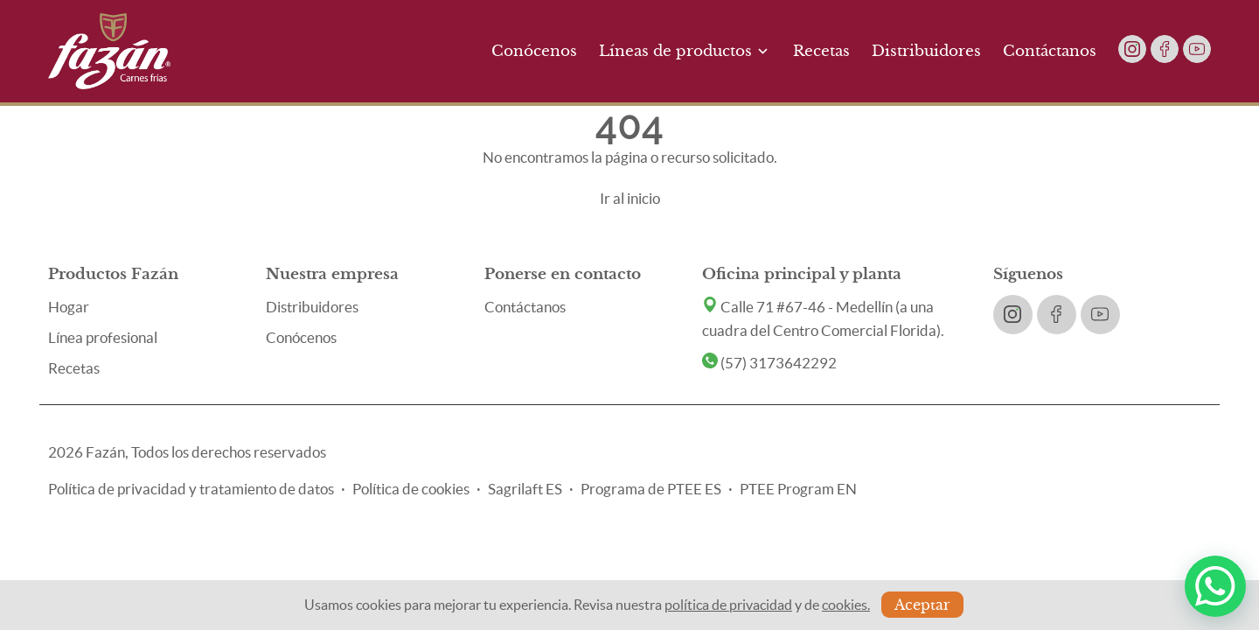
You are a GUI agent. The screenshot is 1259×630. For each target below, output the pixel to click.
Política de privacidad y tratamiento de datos (191, 488)
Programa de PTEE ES (651, 488)
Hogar (68, 306)
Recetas (821, 51)
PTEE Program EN (798, 488)
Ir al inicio (630, 198)
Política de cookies (411, 488)
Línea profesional (102, 337)
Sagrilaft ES (525, 488)
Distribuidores (926, 51)
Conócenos (534, 51)
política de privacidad (728, 604)
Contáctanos (1049, 51)
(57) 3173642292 (769, 362)
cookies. (846, 604)
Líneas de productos (685, 51)
